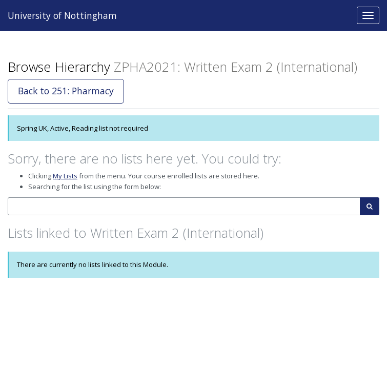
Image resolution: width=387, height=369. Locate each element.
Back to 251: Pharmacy (66, 91)
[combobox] (184, 206)
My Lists (65, 175)
